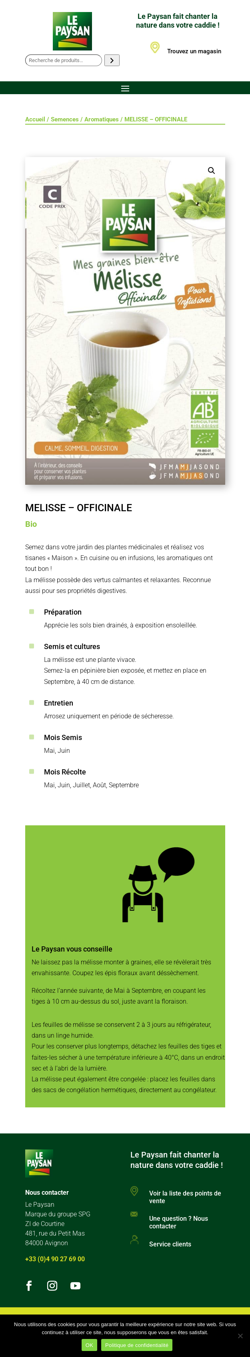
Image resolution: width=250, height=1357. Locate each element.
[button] (211, 170)
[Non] (240, 1336)
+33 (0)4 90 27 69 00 (55, 1259)
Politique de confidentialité (136, 1345)
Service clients (170, 1244)
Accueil (35, 119)
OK (89, 1345)
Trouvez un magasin (194, 51)
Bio (31, 524)
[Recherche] (111, 60)
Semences (65, 119)
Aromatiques (101, 119)
